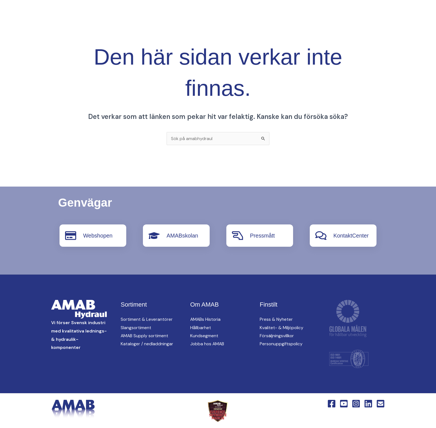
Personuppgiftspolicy (281, 344)
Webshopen (98, 236)
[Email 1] (380, 403)
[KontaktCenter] (320, 235)
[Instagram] (93, 14)
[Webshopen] (70, 235)
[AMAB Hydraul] (35, 14)
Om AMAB (329, 14)
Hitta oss (295, 14)
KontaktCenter (369, 14)
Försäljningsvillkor (277, 336)
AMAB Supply (235, 14)
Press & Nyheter (276, 319)
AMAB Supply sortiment (145, 336)
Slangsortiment (136, 328)
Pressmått (262, 236)
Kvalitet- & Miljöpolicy (282, 328)
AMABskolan (183, 236)
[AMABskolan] (154, 235)
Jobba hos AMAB (207, 344)
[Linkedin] (104, 14)
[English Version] (115, 14)
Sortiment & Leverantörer (147, 319)
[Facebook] (71, 14)
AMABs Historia (205, 319)
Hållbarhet (200, 328)
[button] (206, 14)
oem (266, 14)
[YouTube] (82, 14)
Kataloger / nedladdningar (147, 344)
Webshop (409, 14)
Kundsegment (204, 336)
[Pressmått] (237, 235)
